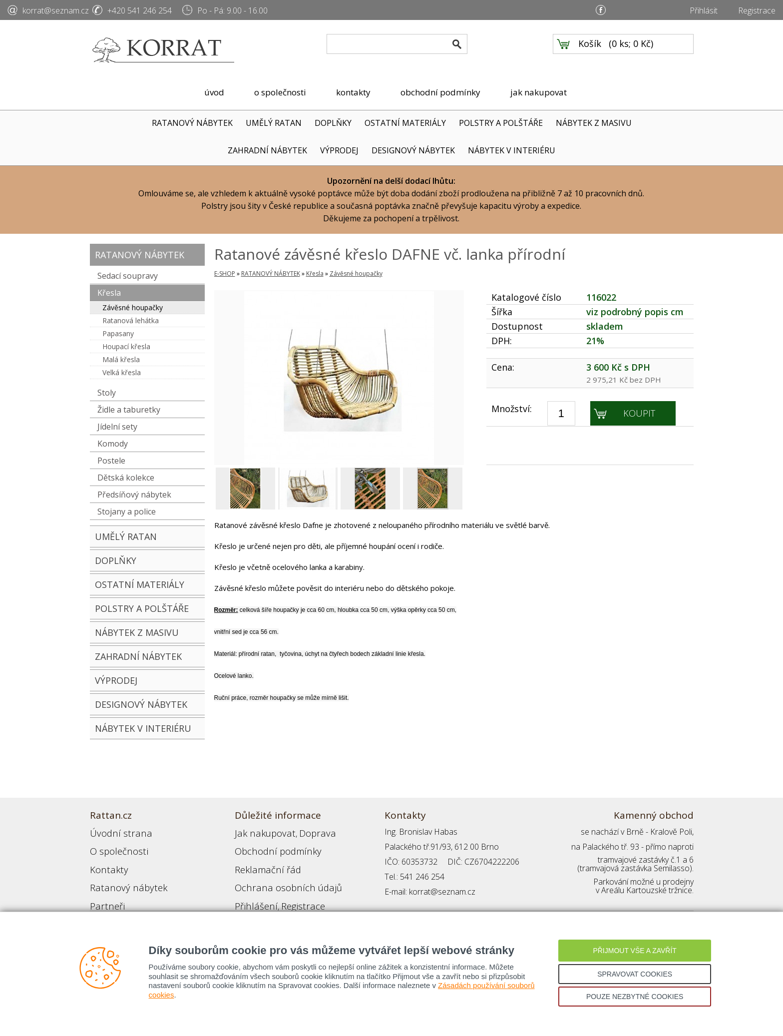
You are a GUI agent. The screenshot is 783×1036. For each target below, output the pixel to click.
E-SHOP (224, 273)
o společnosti (280, 92)
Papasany (118, 333)
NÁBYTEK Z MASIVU (594, 122)
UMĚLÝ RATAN (274, 122)
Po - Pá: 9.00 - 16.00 (232, 10)
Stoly (106, 392)
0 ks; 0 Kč (631, 50)
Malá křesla (121, 359)
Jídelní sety (117, 426)
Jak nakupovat (259, 831)
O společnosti (114, 846)
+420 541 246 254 (139, 10)
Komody (112, 443)
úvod (214, 92)
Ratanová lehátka (130, 320)
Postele (111, 460)
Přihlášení (252, 891)
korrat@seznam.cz (55, 10)
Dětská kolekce (125, 477)
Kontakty (105, 861)
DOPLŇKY (333, 122)
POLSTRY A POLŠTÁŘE (501, 122)
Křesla (109, 292)
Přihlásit (704, 10)
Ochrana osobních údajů (278, 876)
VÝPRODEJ (339, 150)
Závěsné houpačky (132, 307)
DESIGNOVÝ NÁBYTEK (413, 150)
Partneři (104, 891)
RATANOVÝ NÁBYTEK (192, 122)
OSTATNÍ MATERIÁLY (405, 122)
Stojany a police (126, 511)
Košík (589, 50)
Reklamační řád (262, 861)
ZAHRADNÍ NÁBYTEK (267, 150)
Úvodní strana (114, 831)
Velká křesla (121, 372)
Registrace (757, 10)
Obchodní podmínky (270, 846)
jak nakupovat (538, 92)
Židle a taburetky (128, 409)
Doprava (302, 831)
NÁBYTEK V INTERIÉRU (511, 150)
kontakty (353, 92)
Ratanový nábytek (121, 876)
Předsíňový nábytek (134, 494)
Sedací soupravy (127, 275)
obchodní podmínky (440, 92)
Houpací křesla (126, 346)
